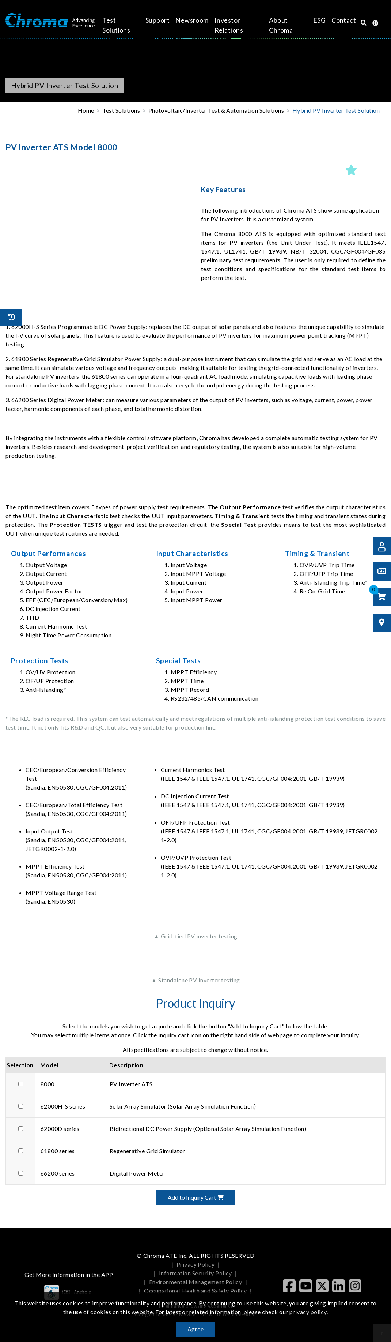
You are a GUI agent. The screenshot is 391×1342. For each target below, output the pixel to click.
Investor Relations (231, 25)
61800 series (58, 1150)
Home (86, 110)
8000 (47, 1083)
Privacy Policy (195, 1264)
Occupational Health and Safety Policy (195, 1290)
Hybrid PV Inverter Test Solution (336, 110)
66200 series (58, 1173)
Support (160, 20)
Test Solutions (123, 25)
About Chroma (279, 25)
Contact (337, 20)
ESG (313, 20)
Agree (195, 1329)
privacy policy (308, 1311)
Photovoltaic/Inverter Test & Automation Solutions (216, 110)
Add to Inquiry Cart (196, 1197)
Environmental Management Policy (195, 1281)
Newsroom (194, 20)
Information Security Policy (195, 1273)
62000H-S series (63, 1106)
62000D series (60, 1128)
